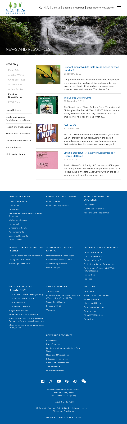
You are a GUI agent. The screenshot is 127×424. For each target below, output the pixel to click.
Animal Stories (15, 89)
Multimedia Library (15, 154)
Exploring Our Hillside (19, 263)
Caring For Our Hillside (19, 259)
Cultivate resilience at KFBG (59, 259)
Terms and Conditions (63, 411)
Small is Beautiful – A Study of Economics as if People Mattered (89, 154)
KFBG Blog (12, 64)
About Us (89, 286)
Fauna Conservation (93, 252)
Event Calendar (53, 201)
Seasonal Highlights (18, 235)
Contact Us (89, 319)
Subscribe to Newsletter (100, 7)
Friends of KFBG (54, 306)
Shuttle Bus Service (18, 220)
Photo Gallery (15, 239)
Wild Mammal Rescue (19, 306)
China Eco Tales (16, 79)
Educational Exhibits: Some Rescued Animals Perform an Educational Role (26, 320)
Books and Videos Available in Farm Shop (18, 118)
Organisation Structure (94, 307)
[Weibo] (75, 381)
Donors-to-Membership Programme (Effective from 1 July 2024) (63, 297)
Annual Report (13, 147)
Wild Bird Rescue (17, 302)
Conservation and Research (101, 247)
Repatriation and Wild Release (23, 314)
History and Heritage (93, 303)
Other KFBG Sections (93, 315)
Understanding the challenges (60, 255)
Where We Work (91, 299)
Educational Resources (18, 133)
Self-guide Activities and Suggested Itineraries (25, 215)
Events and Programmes (61, 196)
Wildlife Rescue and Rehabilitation (21, 288)
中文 (46, 7)
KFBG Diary (14, 102)
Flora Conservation (93, 256)
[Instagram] (50, 381)
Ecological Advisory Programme (99, 264)
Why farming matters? (56, 263)
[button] (119, 8)
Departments (90, 311)
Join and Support (56, 286)
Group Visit (14, 205)
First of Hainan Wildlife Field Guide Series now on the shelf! (91, 68)
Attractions (14, 209)
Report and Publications (18, 126)
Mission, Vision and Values (96, 295)
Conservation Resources (18, 140)
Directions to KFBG (18, 227)
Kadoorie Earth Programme (96, 212)
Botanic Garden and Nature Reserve (25, 255)
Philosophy (89, 204)
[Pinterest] (67, 381)
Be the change (52, 267)
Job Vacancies (52, 291)
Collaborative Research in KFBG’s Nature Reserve (99, 269)
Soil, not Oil (70, 125)
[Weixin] (84, 381)
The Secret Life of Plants (77, 98)
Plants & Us (14, 70)
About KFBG (89, 291)
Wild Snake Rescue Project (21, 298)
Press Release (13, 110)
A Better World (16, 74)
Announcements (16, 231)
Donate (56, 7)
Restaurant (14, 224)
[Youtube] (59, 381)
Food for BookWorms (15, 96)
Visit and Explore (19, 196)
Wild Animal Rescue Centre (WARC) (26, 294)
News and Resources (59, 335)
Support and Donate (55, 302)
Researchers (89, 274)
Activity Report (15, 84)
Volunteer (50, 310)
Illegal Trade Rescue (18, 310)
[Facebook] (43, 381)
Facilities (88, 278)
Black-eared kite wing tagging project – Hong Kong (26, 326)
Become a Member (73, 7)
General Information (18, 201)
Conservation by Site (93, 260)
